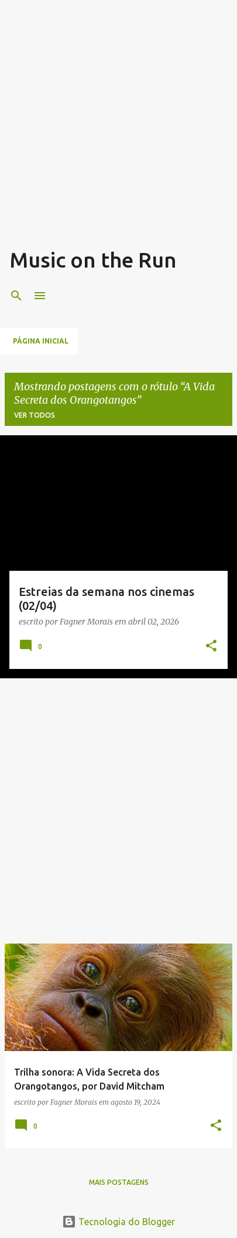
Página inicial (40, 341)
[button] (211, 646)
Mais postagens (119, 1182)
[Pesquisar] (16, 296)
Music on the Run (93, 260)
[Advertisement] (118, 127)
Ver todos (34, 415)
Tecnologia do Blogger (118, 1221)
